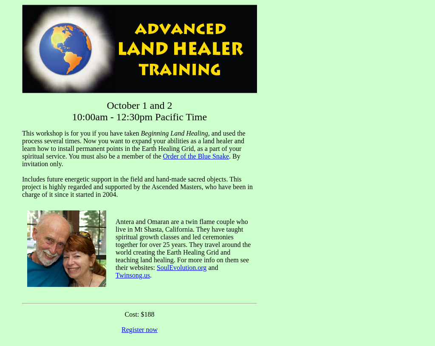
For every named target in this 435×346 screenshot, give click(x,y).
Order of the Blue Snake (196, 156)
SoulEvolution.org (182, 267)
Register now (139, 329)
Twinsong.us (133, 275)
